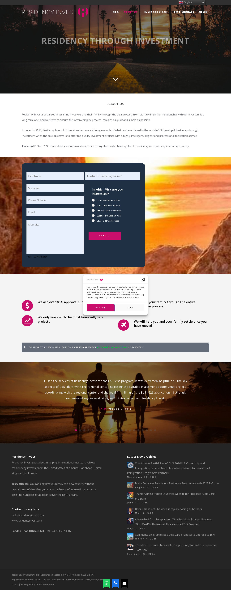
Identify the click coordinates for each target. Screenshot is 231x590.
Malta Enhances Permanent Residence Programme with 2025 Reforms (177, 483)
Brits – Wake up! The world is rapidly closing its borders (168, 509)
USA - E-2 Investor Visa (108, 220)
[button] (142, 279)
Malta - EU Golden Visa (108, 205)
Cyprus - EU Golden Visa (109, 215)
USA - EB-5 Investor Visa (108, 200)
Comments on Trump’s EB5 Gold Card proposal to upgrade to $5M (175, 534)
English (185, 2)
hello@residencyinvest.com (28, 515)
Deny (130, 307)
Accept (101, 307)
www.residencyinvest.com (27, 520)
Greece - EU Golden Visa (109, 210)
